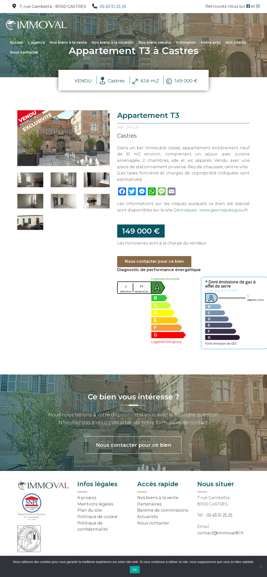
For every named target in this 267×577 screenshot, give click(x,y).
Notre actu (211, 42)
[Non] (260, 566)
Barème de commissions (162, 510)
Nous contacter (24, 52)
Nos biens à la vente (68, 42)
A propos (86, 497)
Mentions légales (95, 504)
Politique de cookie (97, 516)
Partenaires (149, 504)
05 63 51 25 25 (113, 6)
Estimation (186, 42)
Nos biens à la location (113, 42)
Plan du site (89, 510)
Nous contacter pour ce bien (154, 261)
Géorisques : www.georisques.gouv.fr (211, 210)
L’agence (36, 42)
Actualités (147, 516)
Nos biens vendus (155, 42)
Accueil (16, 42)
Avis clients (235, 42)
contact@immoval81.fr (220, 533)
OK (134, 570)
